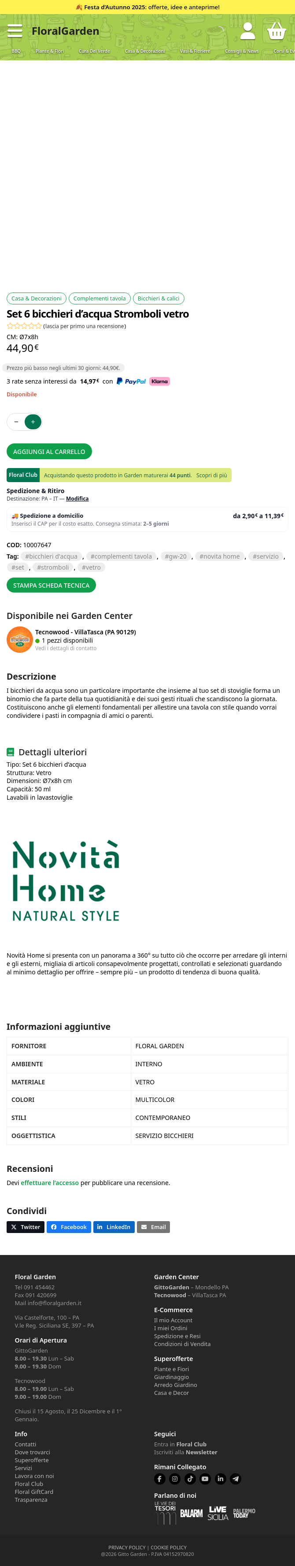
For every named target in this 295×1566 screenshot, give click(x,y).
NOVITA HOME (221, 556)
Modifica (77, 498)
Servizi (23, 1468)
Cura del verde (94, 51)
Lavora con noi (34, 1476)
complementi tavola (123, 556)
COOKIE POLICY (168, 1547)
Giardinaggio (171, 1377)
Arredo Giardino (175, 1385)
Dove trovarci (32, 1452)
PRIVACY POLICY (126, 1547)
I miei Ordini (170, 1328)
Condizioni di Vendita (182, 1344)
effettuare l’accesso (50, 1182)
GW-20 (178, 556)
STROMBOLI (55, 567)
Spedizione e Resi (177, 1336)
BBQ (16, 51)
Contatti (26, 1444)
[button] (14, 31)
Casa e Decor (171, 1393)
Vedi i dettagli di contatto (66, 647)
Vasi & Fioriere (195, 51)
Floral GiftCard (34, 1492)
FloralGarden (66, 30)
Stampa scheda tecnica (51, 585)
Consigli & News (241, 51)
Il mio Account (173, 1320)
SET (19, 567)
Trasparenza (31, 1500)
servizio (268, 556)
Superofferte (32, 1460)
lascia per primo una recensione (84, 325)
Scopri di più (211, 475)
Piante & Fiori (50, 51)
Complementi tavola (100, 298)
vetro (93, 567)
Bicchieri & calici (159, 298)
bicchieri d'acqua (53, 556)
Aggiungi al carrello (49, 451)
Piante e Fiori (171, 1369)
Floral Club (29, 1484)
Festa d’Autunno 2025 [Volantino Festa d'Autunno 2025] (114, 7)
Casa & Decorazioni (145, 51)
